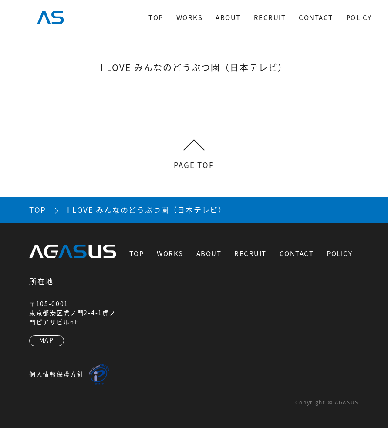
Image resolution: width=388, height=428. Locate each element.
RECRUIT (270, 17)
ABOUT (228, 17)
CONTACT (316, 17)
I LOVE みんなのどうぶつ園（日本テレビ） (146, 209)
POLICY (359, 17)
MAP (46, 340)
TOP (155, 17)
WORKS (189, 17)
